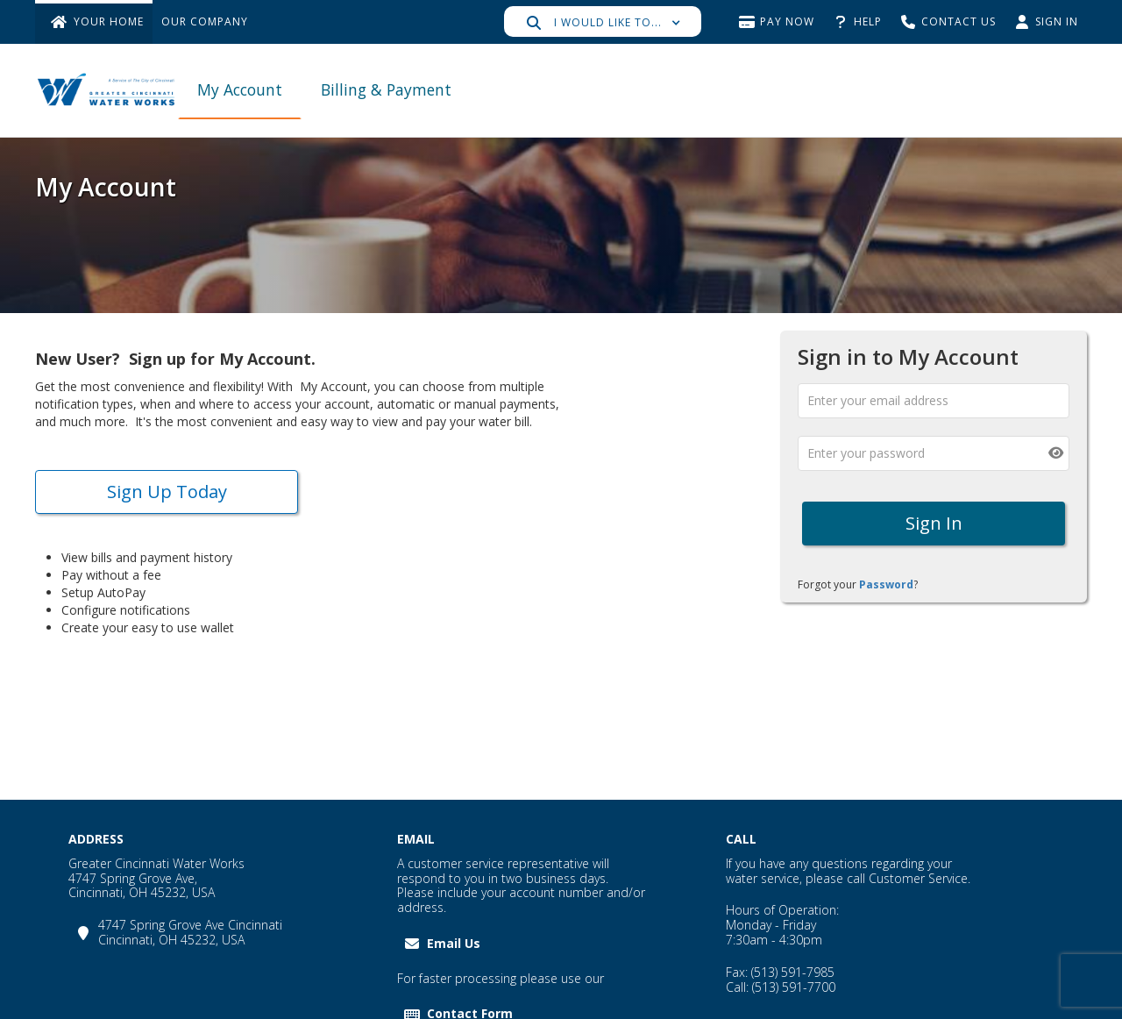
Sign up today (167, 491)
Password (886, 584)
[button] (602, 21)
